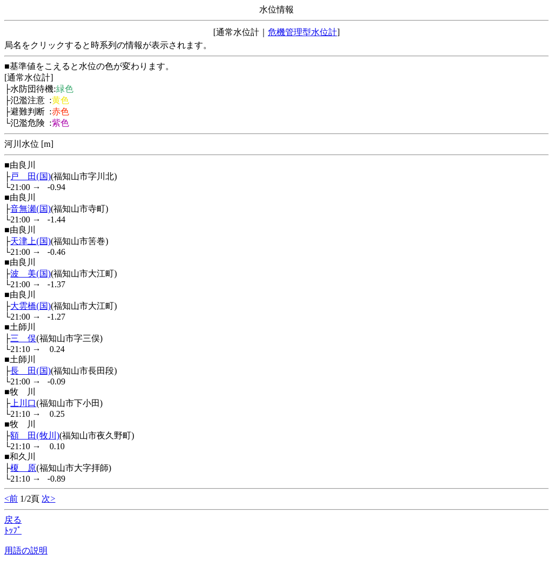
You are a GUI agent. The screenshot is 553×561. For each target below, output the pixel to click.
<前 (11, 498)
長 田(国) (30, 370)
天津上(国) (30, 241)
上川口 (23, 403)
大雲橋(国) (30, 305)
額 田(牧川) (34, 435)
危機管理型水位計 (302, 32)
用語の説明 (26, 550)
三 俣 (23, 338)
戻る (13, 519)
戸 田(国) (30, 176)
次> (48, 498)
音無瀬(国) (30, 208)
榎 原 (23, 467)
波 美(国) (30, 273)
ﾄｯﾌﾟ (13, 530)
